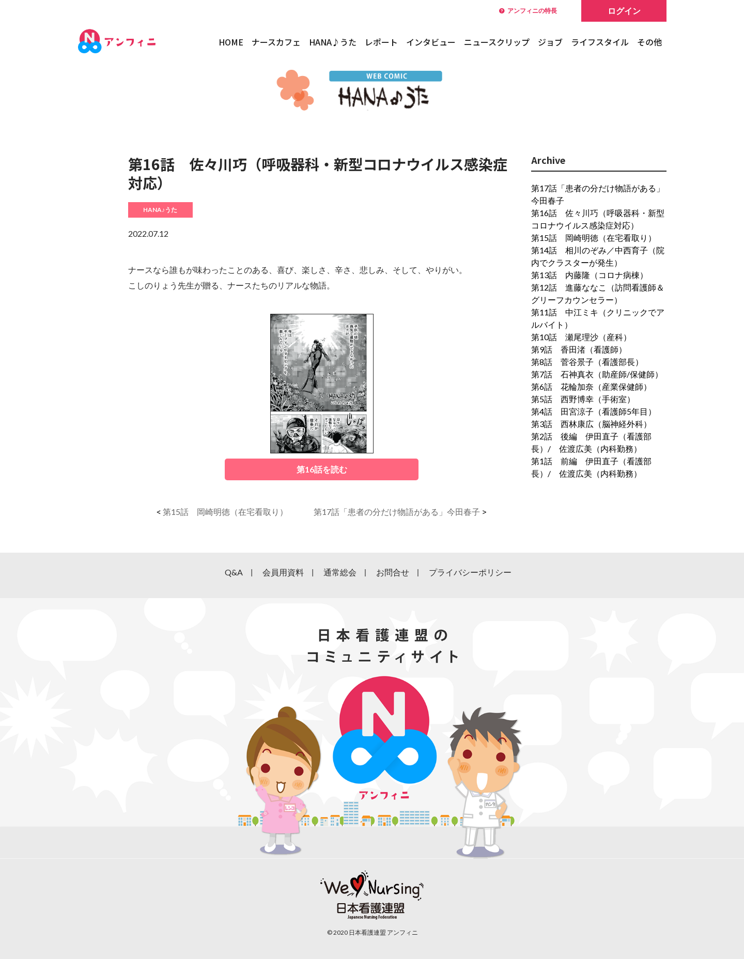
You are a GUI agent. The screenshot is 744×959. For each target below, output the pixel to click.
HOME (231, 42)
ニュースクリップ (497, 42)
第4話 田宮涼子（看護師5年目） (593, 411)
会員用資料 (283, 572)
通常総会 (340, 572)
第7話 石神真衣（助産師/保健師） (597, 374)
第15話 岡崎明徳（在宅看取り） (225, 511)
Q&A (234, 572)
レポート (381, 42)
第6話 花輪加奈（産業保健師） (591, 386)
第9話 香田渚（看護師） (579, 349)
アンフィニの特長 (528, 10)
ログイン (624, 11)
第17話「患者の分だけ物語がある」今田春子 (397, 511)
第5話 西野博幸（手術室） (583, 399)
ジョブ (550, 42)
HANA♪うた (333, 42)
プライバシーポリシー (470, 572)
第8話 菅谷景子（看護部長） (587, 362)
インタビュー (431, 42)
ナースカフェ (276, 42)
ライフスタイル (600, 42)
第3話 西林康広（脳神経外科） (591, 424)
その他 (649, 42)
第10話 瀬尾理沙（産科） (581, 337)
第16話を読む (322, 469)
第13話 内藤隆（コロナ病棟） (589, 275)
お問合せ (392, 572)
